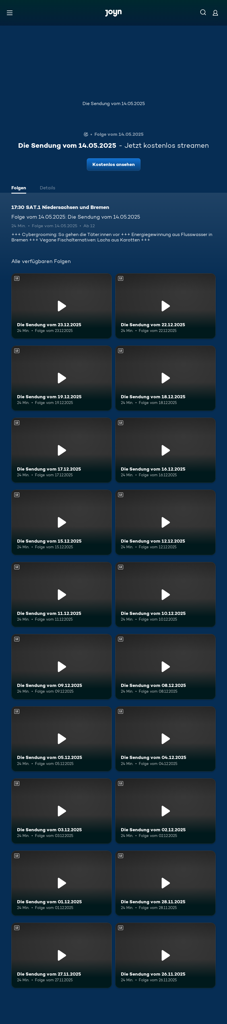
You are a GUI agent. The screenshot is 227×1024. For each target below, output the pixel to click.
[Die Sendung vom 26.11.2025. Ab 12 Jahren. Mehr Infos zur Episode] (165, 955)
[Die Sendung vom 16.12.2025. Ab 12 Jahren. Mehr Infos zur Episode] (165, 450)
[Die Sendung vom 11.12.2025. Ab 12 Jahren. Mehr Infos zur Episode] (61, 594)
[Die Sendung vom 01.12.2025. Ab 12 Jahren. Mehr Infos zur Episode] (61, 883)
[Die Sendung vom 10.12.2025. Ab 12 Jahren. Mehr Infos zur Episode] (165, 594)
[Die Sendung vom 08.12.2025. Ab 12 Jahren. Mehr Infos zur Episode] (165, 666)
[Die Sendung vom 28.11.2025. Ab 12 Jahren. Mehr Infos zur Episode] (165, 883)
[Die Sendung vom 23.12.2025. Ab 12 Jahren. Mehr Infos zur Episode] (61, 305)
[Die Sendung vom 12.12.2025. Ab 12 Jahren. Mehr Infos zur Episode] (165, 522)
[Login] (215, 13)
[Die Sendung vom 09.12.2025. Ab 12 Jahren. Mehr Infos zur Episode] (61, 666)
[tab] (20, 188)
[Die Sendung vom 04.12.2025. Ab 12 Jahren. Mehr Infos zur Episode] (165, 738)
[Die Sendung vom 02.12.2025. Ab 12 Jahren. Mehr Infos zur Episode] (165, 811)
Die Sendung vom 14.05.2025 (113, 103)
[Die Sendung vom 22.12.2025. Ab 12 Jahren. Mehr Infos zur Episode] (165, 305)
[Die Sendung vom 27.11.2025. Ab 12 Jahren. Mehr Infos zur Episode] (61, 955)
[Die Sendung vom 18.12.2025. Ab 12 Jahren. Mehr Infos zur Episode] (165, 378)
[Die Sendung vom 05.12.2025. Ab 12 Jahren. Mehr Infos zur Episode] (61, 738)
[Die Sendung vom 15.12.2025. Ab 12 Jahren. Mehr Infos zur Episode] (61, 522)
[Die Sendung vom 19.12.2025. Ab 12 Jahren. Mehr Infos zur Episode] (61, 378)
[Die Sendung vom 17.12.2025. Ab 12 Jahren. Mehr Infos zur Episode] (61, 450)
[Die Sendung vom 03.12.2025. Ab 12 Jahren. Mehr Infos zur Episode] (61, 811)
